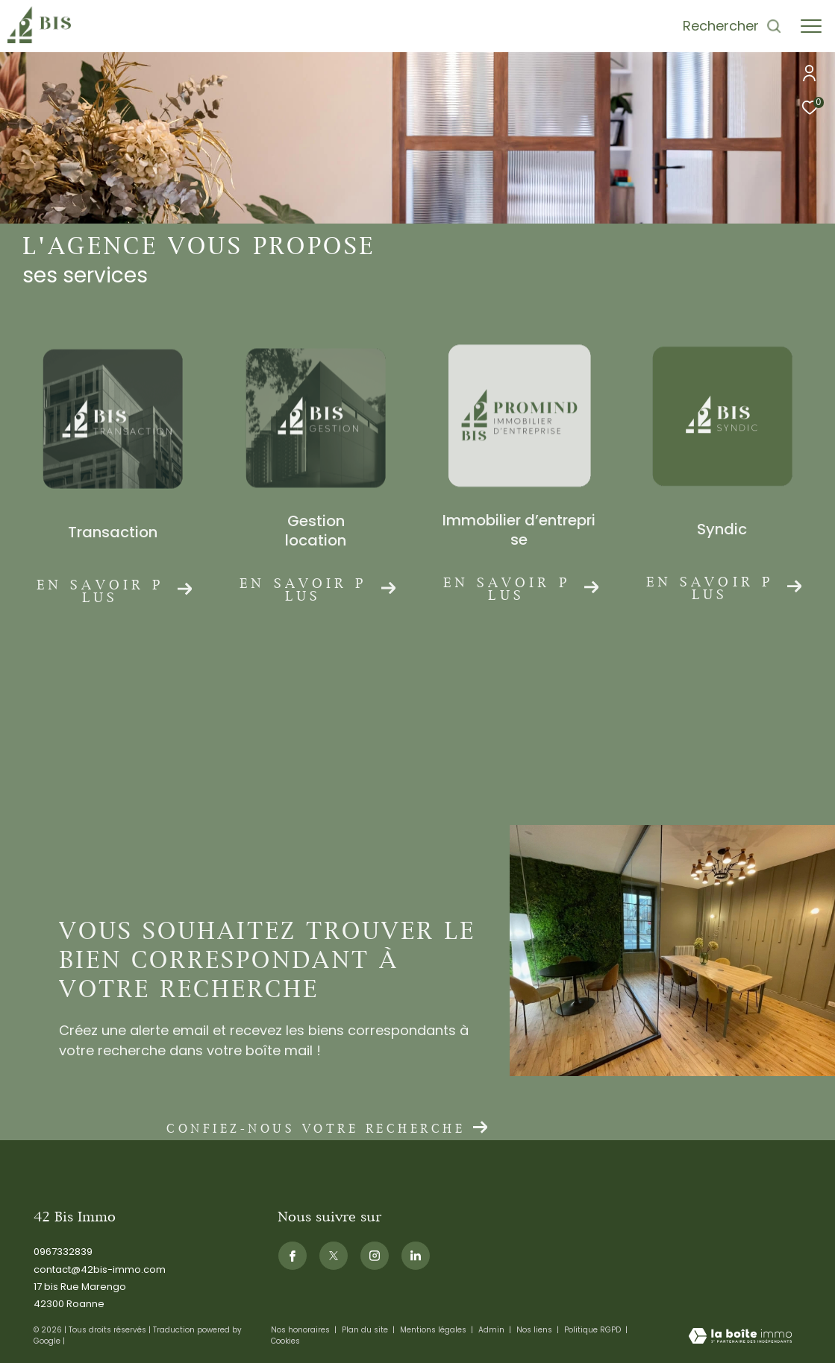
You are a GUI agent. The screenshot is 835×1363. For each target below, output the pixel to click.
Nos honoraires (301, 1329)
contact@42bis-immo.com (100, 1269)
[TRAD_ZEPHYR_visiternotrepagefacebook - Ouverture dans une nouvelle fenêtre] (292, 1256)
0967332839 (63, 1252)
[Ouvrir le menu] (811, 26)
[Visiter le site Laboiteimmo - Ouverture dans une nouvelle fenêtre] (740, 1337)
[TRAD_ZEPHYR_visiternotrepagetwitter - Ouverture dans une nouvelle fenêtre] (333, 1256)
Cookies (285, 1341)
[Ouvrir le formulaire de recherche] (732, 26)
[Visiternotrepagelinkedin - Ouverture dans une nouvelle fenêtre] (416, 1256)
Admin (492, 1329)
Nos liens (535, 1329)
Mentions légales (434, 1329)
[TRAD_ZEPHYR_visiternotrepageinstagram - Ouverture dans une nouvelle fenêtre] (375, 1256)
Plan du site (366, 1329)
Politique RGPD (592, 1329)
